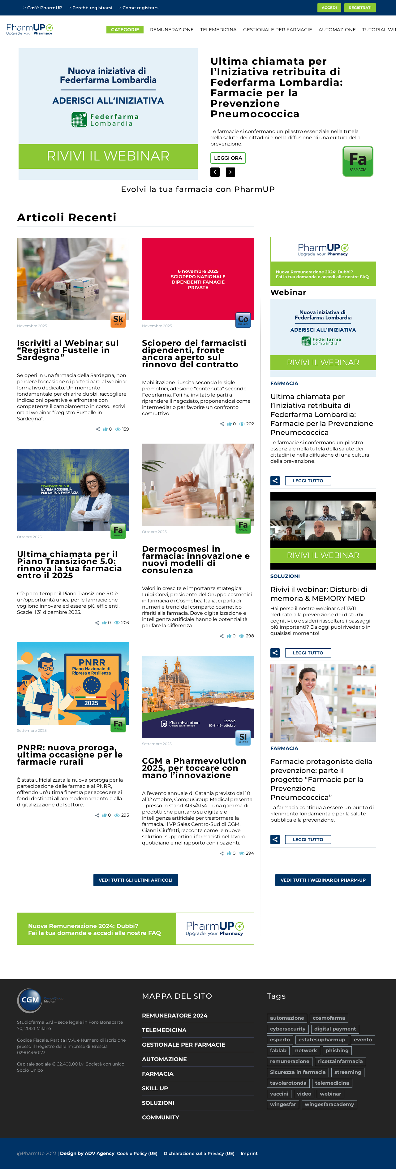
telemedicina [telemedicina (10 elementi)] (332, 1077)
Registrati (360, 7)
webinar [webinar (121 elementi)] (330, 1087)
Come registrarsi (141, 8)
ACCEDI (329, 7)
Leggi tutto (308, 478)
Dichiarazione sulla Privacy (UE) (199, 1153)
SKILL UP (155, 1088)
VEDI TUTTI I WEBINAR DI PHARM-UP (323, 873)
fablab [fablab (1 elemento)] (278, 1047)
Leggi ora (228, 158)
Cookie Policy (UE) (137, 1153)
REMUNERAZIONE (172, 30)
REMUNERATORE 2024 (174, 1015)
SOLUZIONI (285, 573)
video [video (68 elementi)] (304, 1087)
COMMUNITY (160, 1117)
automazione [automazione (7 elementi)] (287, 1018)
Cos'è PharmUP (44, 8)
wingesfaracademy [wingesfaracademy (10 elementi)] (329, 1097)
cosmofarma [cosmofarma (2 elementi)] (329, 1018)
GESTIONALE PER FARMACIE (277, 30)
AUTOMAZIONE (337, 30)
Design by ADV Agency (87, 1153)
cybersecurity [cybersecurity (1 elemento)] (288, 1028)
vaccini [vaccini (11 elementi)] (279, 1087)
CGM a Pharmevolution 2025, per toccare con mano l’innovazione (194, 768)
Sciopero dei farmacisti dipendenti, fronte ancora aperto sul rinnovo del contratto (194, 353)
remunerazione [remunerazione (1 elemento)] (289, 1057)
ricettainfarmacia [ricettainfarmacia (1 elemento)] (340, 1057)
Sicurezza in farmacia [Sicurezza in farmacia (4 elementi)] (298, 1067)
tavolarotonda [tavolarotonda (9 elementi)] (288, 1077)
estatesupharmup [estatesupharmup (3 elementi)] (322, 1037)
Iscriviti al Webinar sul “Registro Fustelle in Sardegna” (68, 350)
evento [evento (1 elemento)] (363, 1037)
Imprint (249, 1153)
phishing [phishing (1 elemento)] (337, 1047)
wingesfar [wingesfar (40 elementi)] (283, 1097)
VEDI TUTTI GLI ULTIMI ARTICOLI (136, 880)
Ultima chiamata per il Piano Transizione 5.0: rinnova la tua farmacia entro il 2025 (70, 564)
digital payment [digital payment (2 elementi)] (335, 1028)
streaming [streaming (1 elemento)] (347, 1067)
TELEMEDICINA (218, 30)
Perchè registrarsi (92, 8)
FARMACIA (284, 383)
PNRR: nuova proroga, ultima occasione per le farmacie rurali (70, 755)
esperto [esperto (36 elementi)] (280, 1037)
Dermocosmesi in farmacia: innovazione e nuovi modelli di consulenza (196, 559)
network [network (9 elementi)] (306, 1047)
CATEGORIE (125, 30)
